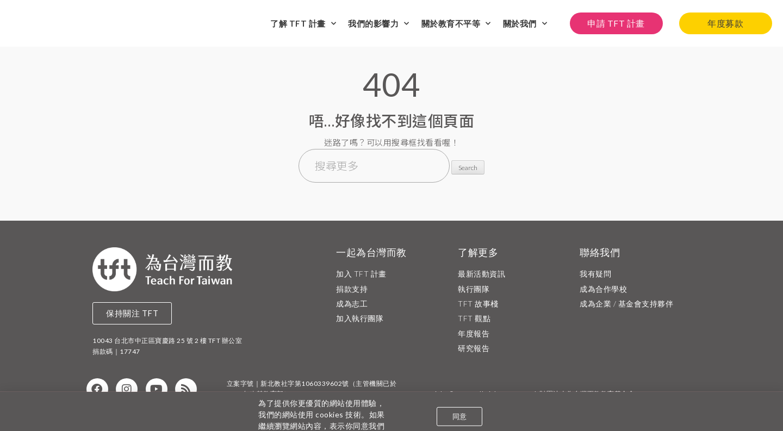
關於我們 (525, 22)
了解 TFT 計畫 (303, 22)
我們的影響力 (378, 22)
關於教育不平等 (456, 22)
